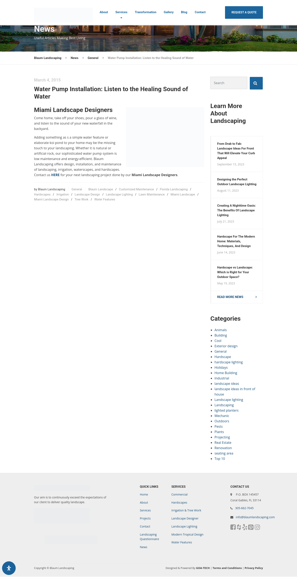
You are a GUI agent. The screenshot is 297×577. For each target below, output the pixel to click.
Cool (217, 341)
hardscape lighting (228, 362)
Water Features (104, 199)
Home (144, 495)
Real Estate (222, 443)
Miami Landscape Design (51, 199)
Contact (200, 12)
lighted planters (226, 411)
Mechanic (221, 416)
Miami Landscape (183, 194)
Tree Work (81, 199)
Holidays (221, 368)
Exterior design (226, 346)
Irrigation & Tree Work (186, 511)
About (104, 12)
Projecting (222, 437)
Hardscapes (42, 194)
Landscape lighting (228, 400)
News (143, 547)
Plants (219, 432)
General (77, 189)
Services (121, 12)
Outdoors (221, 421)
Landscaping (224, 405)
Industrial (221, 378)
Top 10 (219, 459)
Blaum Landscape (100, 189)
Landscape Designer (184, 519)
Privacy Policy (254, 568)
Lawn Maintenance (152, 194)
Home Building (225, 373)
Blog (184, 12)
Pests (218, 427)
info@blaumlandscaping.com (255, 517)
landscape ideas (226, 384)
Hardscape (222, 357)
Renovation (223, 448)
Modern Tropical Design (187, 535)
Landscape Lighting (119, 194)
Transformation (145, 12)
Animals (220, 330)
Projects (145, 519)
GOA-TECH (203, 568)
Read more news (230, 297)
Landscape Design (87, 194)
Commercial (179, 495)
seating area (223, 453)
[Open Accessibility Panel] (9, 568)
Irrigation (63, 194)
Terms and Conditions (227, 568)
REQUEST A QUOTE (244, 12)
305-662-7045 (244, 508)
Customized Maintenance (136, 189)
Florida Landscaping (174, 189)
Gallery (168, 12)
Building (220, 335)
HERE (55, 175)
